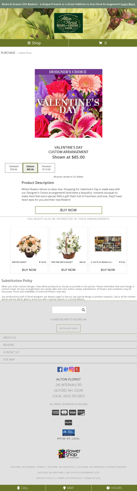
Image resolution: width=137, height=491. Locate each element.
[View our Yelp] (77, 371)
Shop (34, 42)
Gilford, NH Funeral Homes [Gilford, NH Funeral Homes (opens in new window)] (28, 466)
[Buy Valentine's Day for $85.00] (68, 210)
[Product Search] (69, 309)
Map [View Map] (68, 488)
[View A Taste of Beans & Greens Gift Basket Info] (108, 243)
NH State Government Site (82, 472)
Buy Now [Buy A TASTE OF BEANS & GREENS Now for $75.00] (108, 270)
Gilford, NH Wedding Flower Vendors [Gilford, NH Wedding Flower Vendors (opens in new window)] (102, 466)
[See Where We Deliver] (68, 328)
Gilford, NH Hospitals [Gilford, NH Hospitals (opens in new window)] (62, 466)
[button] (68, 432)
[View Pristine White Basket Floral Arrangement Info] (68, 244)
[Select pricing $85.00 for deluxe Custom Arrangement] (30, 168)
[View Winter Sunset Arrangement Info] (29, 244)
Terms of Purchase (69, 478)
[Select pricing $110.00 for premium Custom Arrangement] (46, 168)
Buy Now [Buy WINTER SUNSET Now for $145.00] (29, 270)
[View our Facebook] (59, 371)
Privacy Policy (45, 478)
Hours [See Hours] (114, 488)
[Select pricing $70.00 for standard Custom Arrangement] (13, 168)
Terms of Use (92, 478)
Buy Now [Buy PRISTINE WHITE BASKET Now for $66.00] (68, 270)
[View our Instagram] (71, 371)
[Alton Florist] (68, 31)
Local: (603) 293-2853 (68, 396)
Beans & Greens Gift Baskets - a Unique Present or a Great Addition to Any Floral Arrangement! (68, 4)
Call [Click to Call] (22, 488)
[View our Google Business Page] (65, 371)
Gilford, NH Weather (51, 472)
